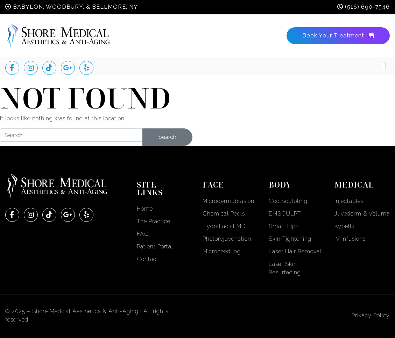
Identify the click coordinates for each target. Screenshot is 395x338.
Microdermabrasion (228, 201)
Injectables (349, 201)
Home (145, 208)
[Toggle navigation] (384, 66)
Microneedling (222, 251)
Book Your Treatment (338, 35)
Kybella (344, 226)
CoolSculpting (288, 201)
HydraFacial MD (224, 226)
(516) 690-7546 (367, 6)
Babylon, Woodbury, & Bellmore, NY (75, 6)
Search (167, 137)
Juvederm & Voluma (362, 213)
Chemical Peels (224, 213)
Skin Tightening (290, 238)
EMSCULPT (285, 213)
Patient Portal (155, 246)
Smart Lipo (284, 226)
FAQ (143, 234)
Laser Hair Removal (295, 251)
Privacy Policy (371, 315)
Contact (147, 259)
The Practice (153, 221)
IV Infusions (350, 238)
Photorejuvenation (227, 238)
